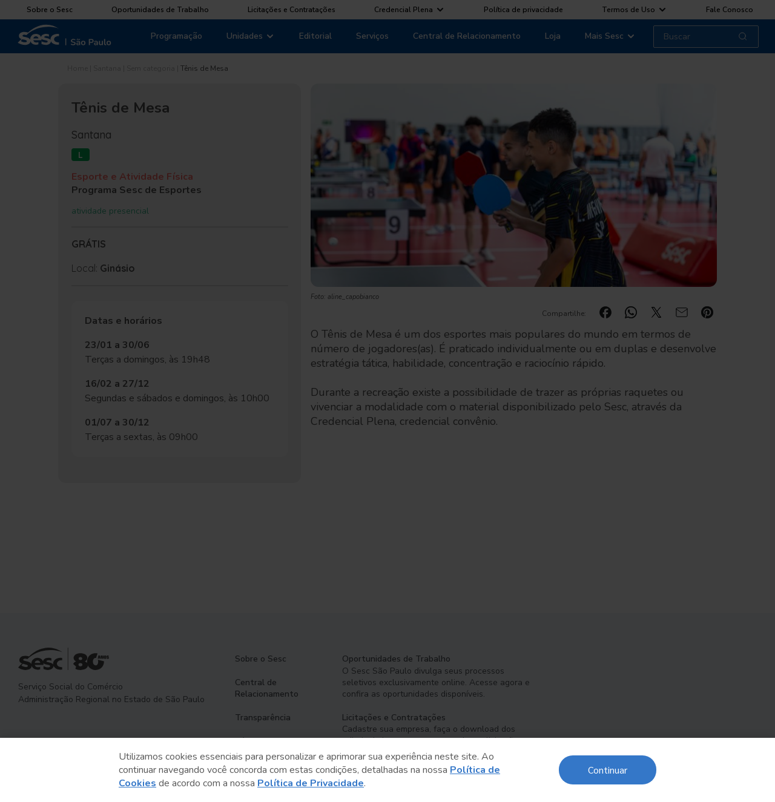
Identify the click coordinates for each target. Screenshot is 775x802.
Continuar (607, 769)
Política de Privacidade (310, 783)
